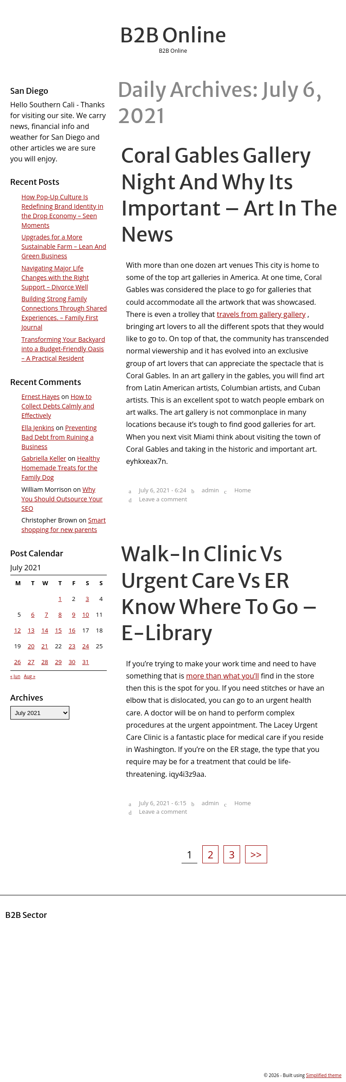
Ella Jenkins (38, 427)
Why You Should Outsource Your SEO (62, 499)
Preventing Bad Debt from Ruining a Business (59, 437)
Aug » (29, 676)
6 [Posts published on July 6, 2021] (33, 614)
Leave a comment (163, 499)
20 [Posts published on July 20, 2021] (30, 646)
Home (242, 490)
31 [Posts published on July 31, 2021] (85, 662)
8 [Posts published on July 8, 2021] (60, 614)
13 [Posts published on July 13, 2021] (30, 630)
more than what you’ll (222, 676)
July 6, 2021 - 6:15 (162, 803)
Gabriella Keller (44, 458)
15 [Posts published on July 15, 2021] (58, 630)
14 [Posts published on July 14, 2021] (44, 630)
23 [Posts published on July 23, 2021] (71, 646)
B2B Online (173, 35)
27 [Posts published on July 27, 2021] (30, 662)
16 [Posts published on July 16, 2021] (71, 630)
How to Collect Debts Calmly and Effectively (58, 406)
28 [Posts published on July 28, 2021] (44, 662)
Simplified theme (323, 1075)
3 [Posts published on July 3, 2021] (87, 599)
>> (256, 854)
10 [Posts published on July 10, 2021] (85, 614)
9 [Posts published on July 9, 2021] (74, 614)
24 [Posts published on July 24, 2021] (85, 646)
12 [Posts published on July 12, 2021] (17, 630)
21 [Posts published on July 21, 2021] (44, 646)
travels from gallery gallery (261, 314)
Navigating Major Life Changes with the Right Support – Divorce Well (55, 277)
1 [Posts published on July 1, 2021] (60, 599)
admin (210, 490)
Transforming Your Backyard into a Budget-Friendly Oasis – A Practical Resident (63, 348)
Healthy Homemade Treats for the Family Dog (61, 467)
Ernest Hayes (41, 396)
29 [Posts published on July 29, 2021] (58, 662)
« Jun (15, 676)
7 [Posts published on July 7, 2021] (46, 614)
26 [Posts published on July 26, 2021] (17, 662)
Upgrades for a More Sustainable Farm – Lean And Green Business (64, 246)
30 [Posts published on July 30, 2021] (71, 662)
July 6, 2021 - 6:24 (162, 490)
